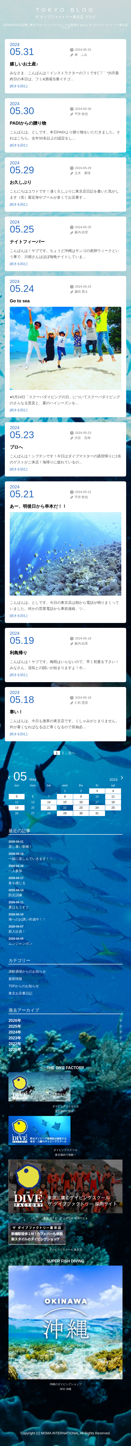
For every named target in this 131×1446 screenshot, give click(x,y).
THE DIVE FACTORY (65, 1068)
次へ (71, 753)
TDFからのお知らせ (24, 986)
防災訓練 (65, 892)
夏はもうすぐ (65, 904)
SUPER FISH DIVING (66, 1261)
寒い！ (16, 712)
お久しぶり (21, 182)
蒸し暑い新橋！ (65, 843)
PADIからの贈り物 (28, 123)
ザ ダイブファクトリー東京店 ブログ (65, 17)
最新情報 (15, 979)
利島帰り (18, 652)
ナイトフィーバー (27, 241)
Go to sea (20, 301)
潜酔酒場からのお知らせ (27, 971)
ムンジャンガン (65, 940)
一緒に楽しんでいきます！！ (65, 856)
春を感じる (65, 880)
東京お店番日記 (20, 993)
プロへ (16, 447)
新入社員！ (65, 928)
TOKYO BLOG (65, 10)
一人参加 (65, 868)
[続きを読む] (18, 86)
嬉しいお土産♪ (24, 64)
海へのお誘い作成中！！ (65, 916)
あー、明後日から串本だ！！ (38, 506)
